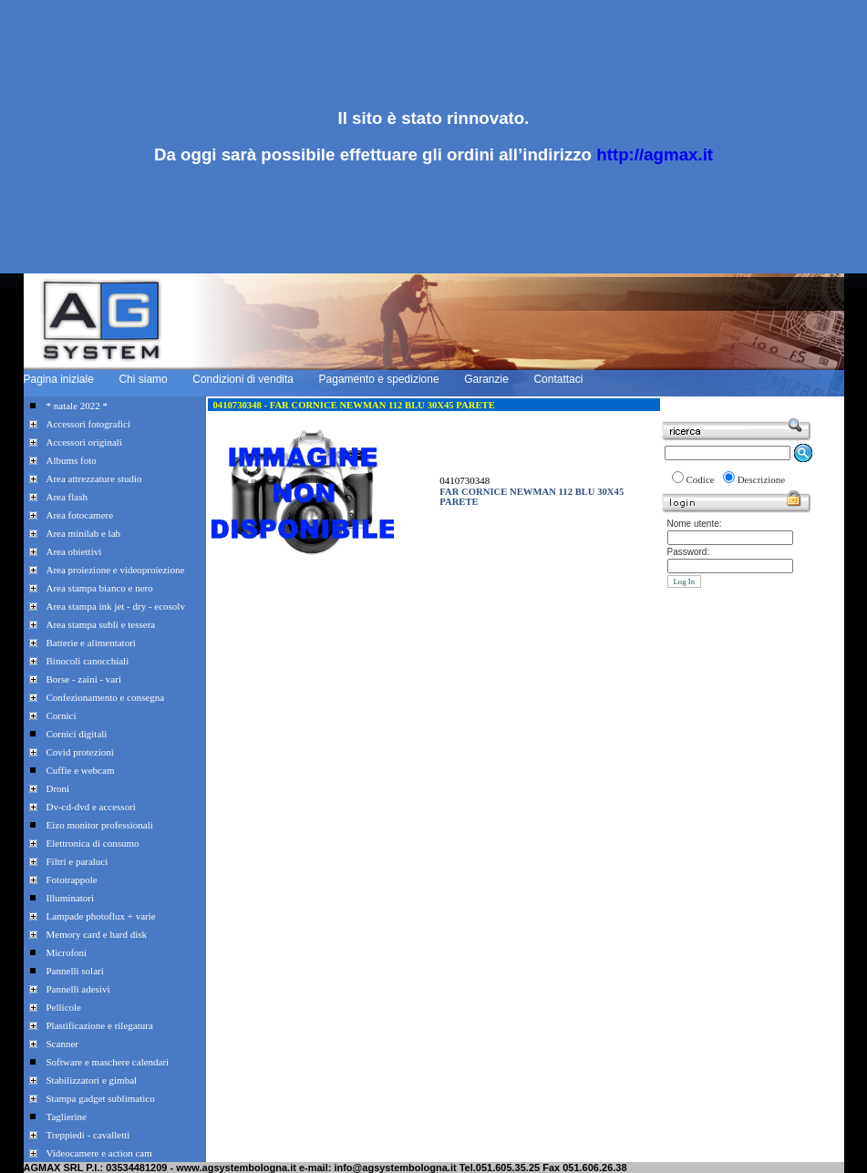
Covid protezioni (80, 751)
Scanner (62, 1043)
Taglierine (66, 1116)
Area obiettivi (74, 551)
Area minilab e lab (83, 533)
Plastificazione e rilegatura (99, 1025)
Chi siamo (143, 379)
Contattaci (558, 379)
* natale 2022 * (77, 405)
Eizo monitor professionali (99, 824)
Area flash (67, 496)
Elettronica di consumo (92, 843)
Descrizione (762, 479)
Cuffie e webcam (80, 770)
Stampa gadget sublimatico (100, 1098)
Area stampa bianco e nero (99, 587)
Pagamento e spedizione (379, 379)
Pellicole (64, 1007)
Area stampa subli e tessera (101, 624)
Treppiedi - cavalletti (88, 1134)
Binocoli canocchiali (87, 660)
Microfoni (67, 952)
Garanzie (486, 379)
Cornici (61, 715)
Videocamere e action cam (99, 1152)
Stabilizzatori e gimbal (92, 1080)
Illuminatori (70, 897)
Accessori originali (84, 442)
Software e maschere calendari (108, 1061)
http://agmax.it (654, 154)
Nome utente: (694, 524)
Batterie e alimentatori (91, 642)
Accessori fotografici (88, 423)
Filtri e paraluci (77, 861)
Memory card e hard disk (97, 934)
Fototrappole (72, 879)
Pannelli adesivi (78, 988)
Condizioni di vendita (243, 379)
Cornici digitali (77, 733)
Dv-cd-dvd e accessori (91, 806)
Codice (700, 479)
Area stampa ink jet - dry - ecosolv (115, 606)
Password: (688, 552)
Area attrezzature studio (94, 478)
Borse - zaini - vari (83, 679)
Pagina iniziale (59, 379)
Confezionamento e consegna (105, 697)
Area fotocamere (80, 514)
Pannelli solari (75, 970)
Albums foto (71, 460)
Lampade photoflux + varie (101, 916)
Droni (58, 788)
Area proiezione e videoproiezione (115, 569)
